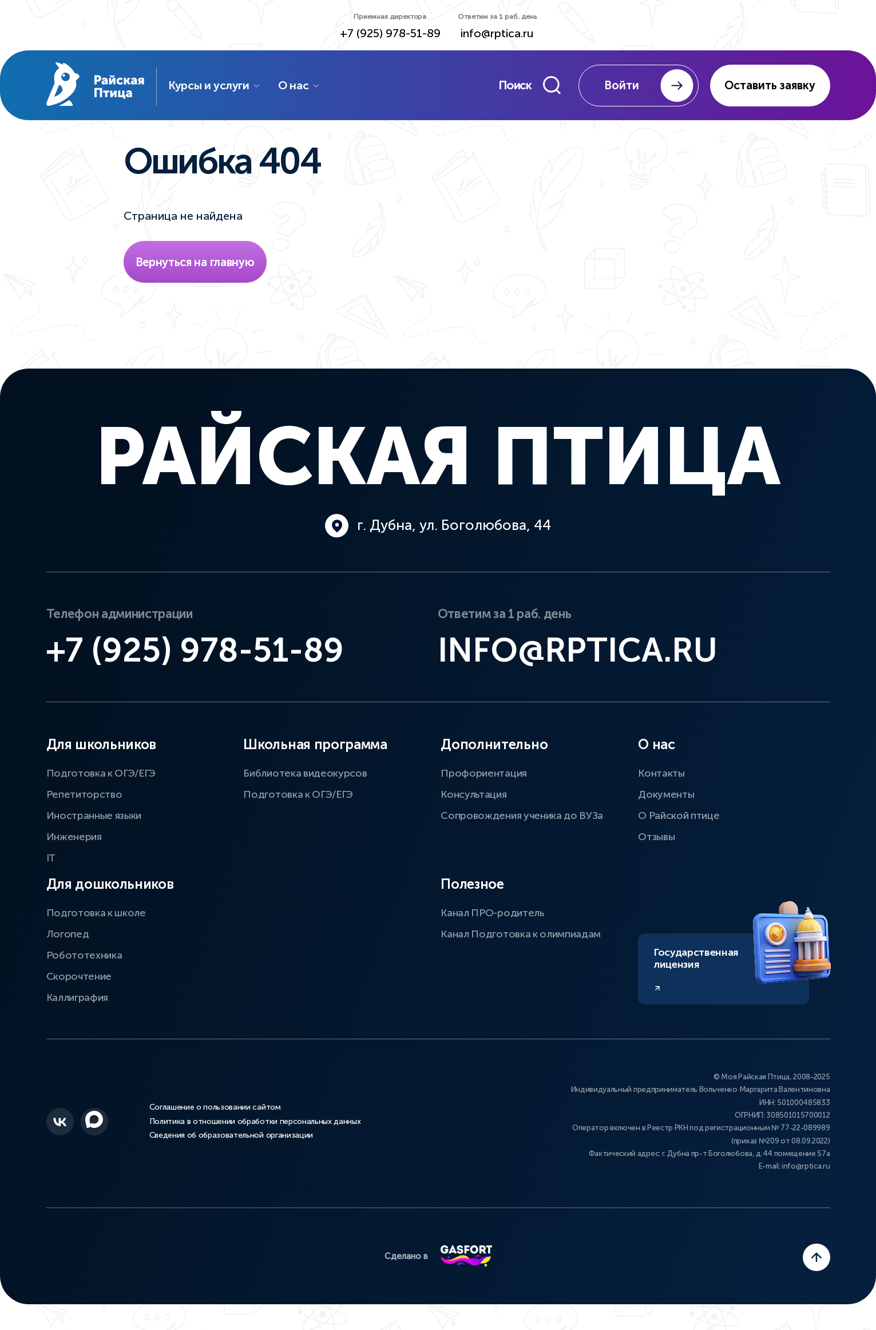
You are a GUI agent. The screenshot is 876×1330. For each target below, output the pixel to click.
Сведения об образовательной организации (231, 1138)
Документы (666, 797)
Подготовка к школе (96, 915)
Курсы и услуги (218, 86)
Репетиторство (84, 797)
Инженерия (74, 839)
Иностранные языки (94, 818)
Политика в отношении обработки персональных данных (255, 1124)
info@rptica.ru (497, 33)
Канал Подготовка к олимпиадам (521, 937)
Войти (648, 86)
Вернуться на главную (195, 263)
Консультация (473, 797)
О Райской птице (678, 818)
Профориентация (484, 776)
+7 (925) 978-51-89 (390, 33)
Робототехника (84, 958)
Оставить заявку (769, 86)
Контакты (661, 776)
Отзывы (656, 839)
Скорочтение (79, 979)
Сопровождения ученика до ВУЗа (522, 818)
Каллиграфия (77, 1000)
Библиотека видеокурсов (305, 776)
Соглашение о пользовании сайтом (215, 1110)
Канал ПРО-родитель (492, 915)
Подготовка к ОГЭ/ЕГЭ (101, 776)
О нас (303, 86)
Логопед (67, 937)
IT (51, 860)
